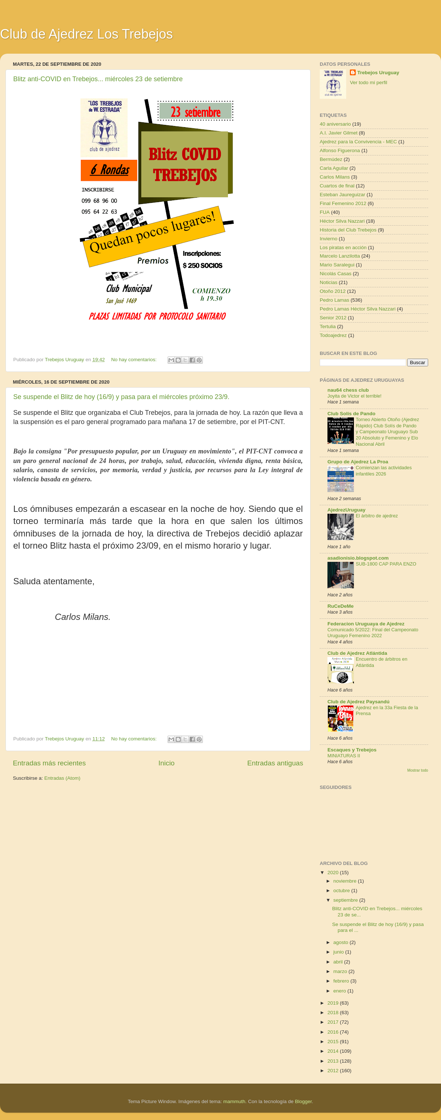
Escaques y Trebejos (352, 750)
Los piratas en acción (343, 247)
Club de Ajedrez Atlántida (357, 653)
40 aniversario (335, 124)
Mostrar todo (417, 770)
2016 (333, 1032)
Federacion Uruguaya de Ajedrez (366, 624)
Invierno (328, 238)
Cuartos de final (337, 186)
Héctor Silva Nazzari (342, 221)
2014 (333, 1051)
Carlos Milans (335, 177)
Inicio (166, 763)
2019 (333, 1003)
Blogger (303, 1101)
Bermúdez (331, 159)
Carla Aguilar (334, 168)
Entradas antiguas (275, 763)
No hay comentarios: (134, 359)
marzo (340, 971)
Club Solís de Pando (351, 413)
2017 (333, 1022)
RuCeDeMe (340, 606)
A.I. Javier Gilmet (339, 133)
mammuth (234, 1101)
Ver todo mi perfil (368, 82)
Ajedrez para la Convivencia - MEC (358, 141)
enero (340, 991)
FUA (325, 212)
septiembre (346, 900)
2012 (333, 1070)
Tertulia (328, 326)
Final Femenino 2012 (343, 203)
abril (338, 962)
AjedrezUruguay (346, 510)
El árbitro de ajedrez (377, 515)
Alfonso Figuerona (340, 150)
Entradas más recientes (49, 763)
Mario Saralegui (337, 265)
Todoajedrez (333, 335)
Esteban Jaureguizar (342, 194)
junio (339, 952)
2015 (333, 1041)
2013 (333, 1061)
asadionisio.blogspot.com (358, 558)
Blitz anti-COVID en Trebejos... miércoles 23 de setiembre (98, 79)
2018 (333, 1012)
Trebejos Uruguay (378, 72)
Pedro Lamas (334, 300)
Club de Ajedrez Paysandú (358, 701)
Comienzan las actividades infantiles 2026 (384, 471)
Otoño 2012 (333, 291)
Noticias (328, 282)
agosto (341, 942)
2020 (333, 872)
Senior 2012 (333, 317)
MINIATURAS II (343, 755)
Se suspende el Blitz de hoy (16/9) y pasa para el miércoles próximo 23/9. (121, 397)
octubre (342, 890)
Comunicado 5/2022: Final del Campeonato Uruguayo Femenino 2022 (372, 633)
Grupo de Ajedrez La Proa (357, 461)
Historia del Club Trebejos (348, 230)
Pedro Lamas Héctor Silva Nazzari (357, 309)
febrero (342, 981)
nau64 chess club (348, 390)
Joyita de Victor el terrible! (354, 396)
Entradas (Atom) (62, 778)
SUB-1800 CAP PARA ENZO (386, 564)
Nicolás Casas (335, 273)
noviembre (345, 881)
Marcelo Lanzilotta (340, 256)
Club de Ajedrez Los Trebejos (86, 34)
